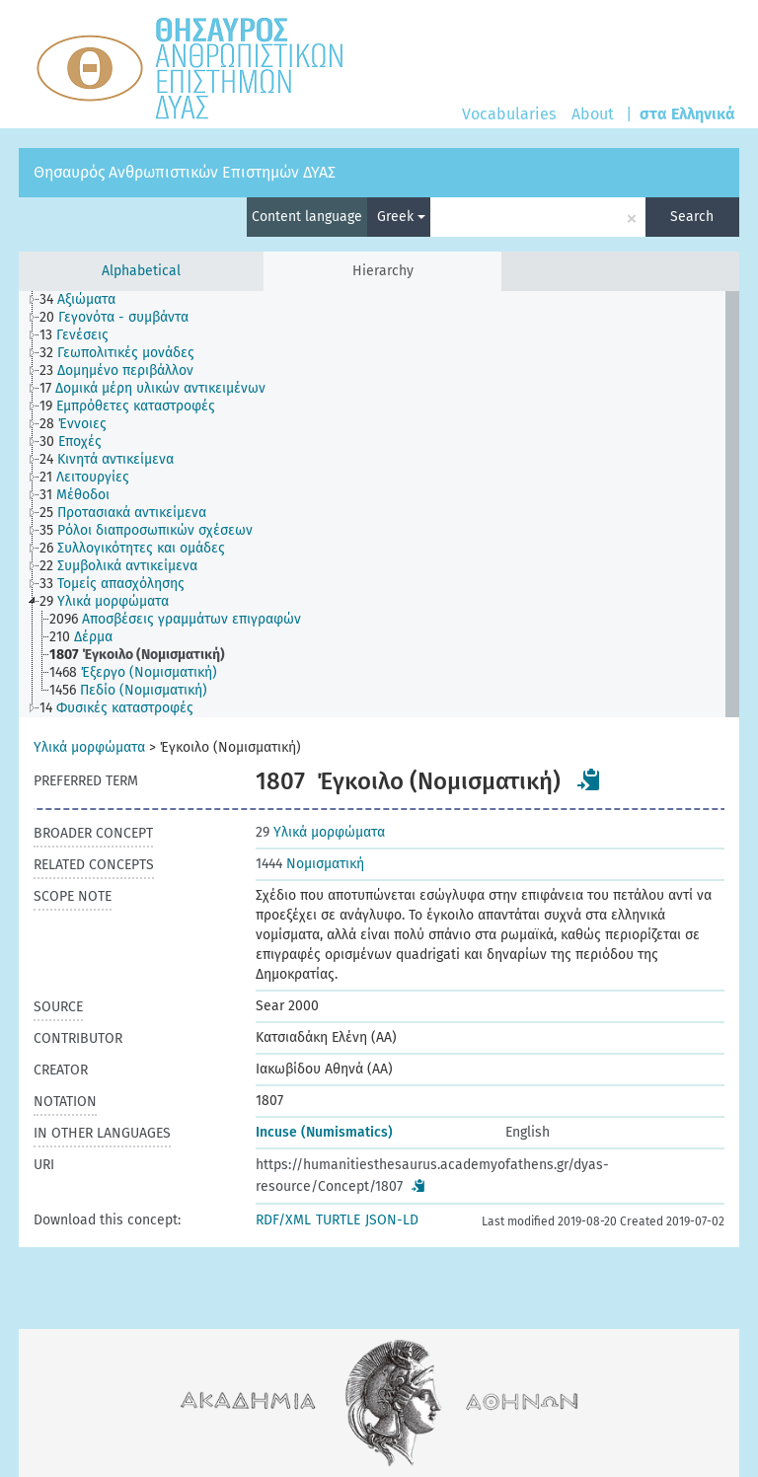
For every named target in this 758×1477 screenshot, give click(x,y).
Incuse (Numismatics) (324, 1132)
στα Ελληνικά (687, 114)
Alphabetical (141, 270)
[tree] (379, 504)
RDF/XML (283, 1220)
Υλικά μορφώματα (89, 747)
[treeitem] (85, 300)
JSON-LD (391, 1220)
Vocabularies (509, 114)
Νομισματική (310, 863)
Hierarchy (383, 270)
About (592, 114)
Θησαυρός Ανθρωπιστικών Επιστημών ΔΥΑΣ (185, 172)
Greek (401, 216)
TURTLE (338, 1220)
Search (692, 216)
